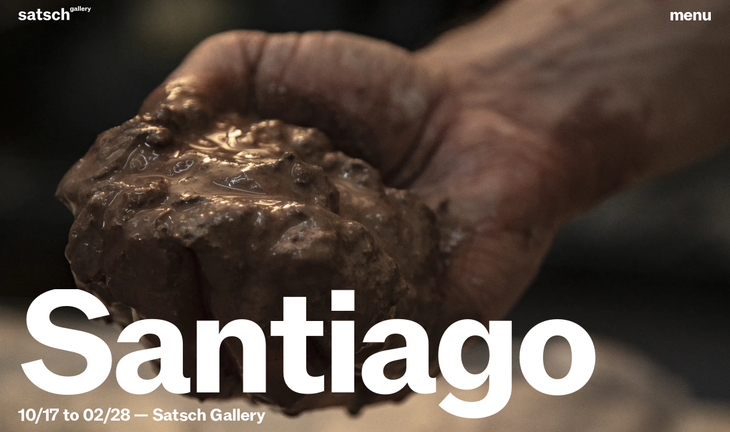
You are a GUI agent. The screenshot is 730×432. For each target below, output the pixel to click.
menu (690, 15)
